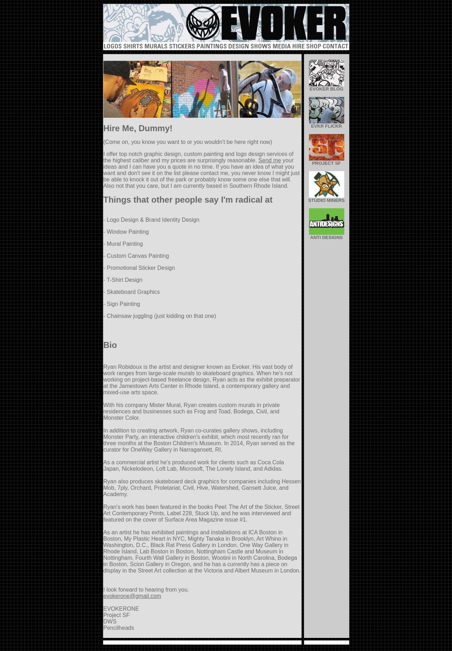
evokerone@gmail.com (132, 596)
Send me (269, 160)
